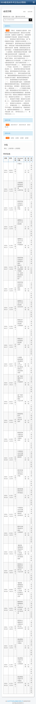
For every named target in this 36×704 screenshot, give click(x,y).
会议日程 (30, 11)
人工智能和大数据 (25, 88)
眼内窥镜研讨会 (17, 107)
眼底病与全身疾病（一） (23, 41)
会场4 (26, 138)
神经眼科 (17, 86)
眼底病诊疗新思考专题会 (17, 39)
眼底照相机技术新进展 (20, 52)
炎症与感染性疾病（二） (21, 58)
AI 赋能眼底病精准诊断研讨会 (22, 50)
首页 (24, 11)
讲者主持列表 (20, 16)
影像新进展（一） (24, 54)
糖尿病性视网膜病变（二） (15, 109)
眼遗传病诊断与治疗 (17, 101)
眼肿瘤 (16, 47)
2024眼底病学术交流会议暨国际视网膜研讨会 (14, 2)
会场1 (12, 138)
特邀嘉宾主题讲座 (21, 30)
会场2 (17, 138)
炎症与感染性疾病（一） (23, 62)
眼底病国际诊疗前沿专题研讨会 (19, 90)
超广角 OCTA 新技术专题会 (14, 56)
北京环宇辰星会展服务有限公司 (15, 701)
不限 (7, 30)
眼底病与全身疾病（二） (16, 97)
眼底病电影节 (10, 43)
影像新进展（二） (15, 105)
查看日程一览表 (8, 16)
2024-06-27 (14, 125)
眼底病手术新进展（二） (13, 65)
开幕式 (13, 30)
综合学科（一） (17, 67)
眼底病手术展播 (15, 99)
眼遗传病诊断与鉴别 (16, 82)
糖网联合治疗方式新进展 (13, 60)
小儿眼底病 (9, 52)
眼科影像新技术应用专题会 (18, 71)
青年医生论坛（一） (22, 111)
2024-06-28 (22, 125)
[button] (4, 7)
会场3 (22, 138)
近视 (7, 90)
